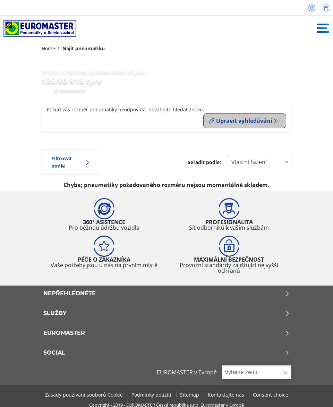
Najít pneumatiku (83, 48)
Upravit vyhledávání (240, 121)
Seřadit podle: (204, 161)
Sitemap (190, 394)
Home (48, 48)
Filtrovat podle (70, 161)
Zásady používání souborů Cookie (84, 394)
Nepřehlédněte (166, 293)
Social (166, 352)
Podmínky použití (152, 394)
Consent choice (270, 394)
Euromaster (166, 332)
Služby (166, 312)
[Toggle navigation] (323, 28)
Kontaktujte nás (227, 394)
